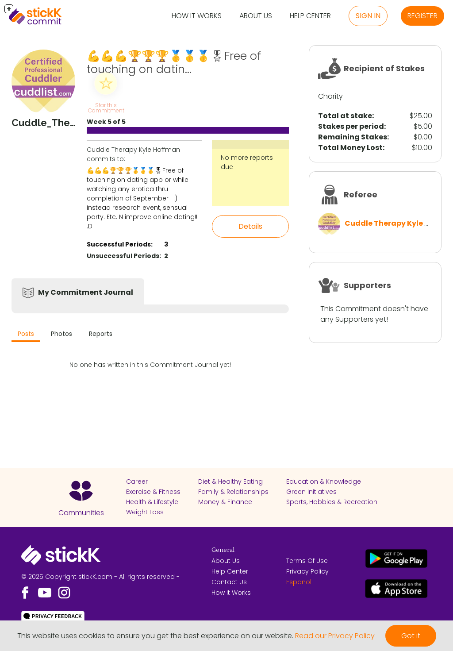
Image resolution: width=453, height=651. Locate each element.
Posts (26, 333)
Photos (61, 333)
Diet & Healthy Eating (230, 481)
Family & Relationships (233, 491)
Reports (100, 333)
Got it (410, 636)
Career (137, 481)
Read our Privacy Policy (335, 636)
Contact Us (229, 582)
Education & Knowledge (323, 481)
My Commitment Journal (85, 292)
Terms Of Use (307, 560)
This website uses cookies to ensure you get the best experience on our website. (155, 636)
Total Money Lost (350, 148)
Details (250, 226)
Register (422, 16)
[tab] (26, 334)
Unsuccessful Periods (123, 255)
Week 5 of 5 (106, 121)
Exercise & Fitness (153, 491)
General (222, 550)
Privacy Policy (307, 571)
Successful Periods (119, 244)
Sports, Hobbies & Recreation (331, 501)
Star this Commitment (106, 107)
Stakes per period (351, 126)
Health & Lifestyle (152, 501)
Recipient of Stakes (384, 68)
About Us (255, 16)
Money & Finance (225, 501)
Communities (81, 513)
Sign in (368, 16)
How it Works (197, 16)
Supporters (367, 285)
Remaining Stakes (352, 137)
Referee (360, 194)
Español (298, 582)
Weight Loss (145, 512)
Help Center (310, 16)
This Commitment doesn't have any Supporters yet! (374, 314)
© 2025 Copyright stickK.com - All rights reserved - (100, 576)
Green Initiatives (311, 491)
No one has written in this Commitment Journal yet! (150, 364)
